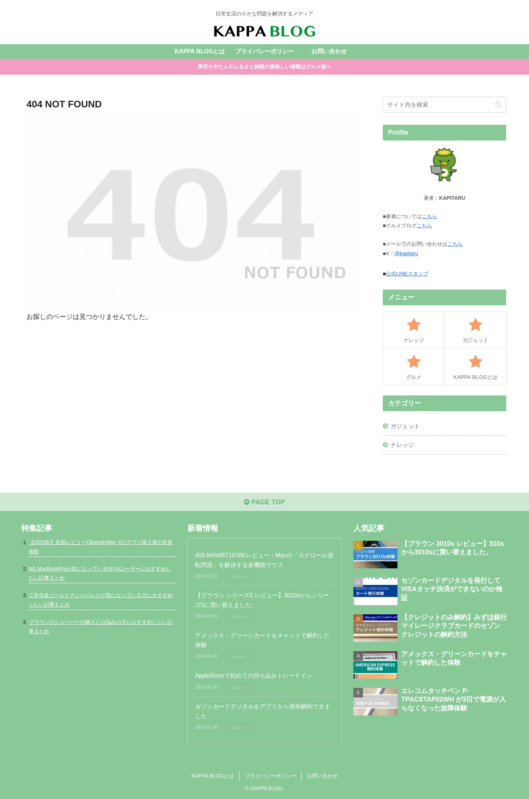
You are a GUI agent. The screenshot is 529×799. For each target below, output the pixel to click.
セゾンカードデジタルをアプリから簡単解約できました (262, 711)
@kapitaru (406, 253)
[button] (498, 104)
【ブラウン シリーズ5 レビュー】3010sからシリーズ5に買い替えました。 (262, 600)
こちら (429, 216)
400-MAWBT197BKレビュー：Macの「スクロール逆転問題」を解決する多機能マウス (264, 560)
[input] (444, 105)
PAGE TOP (264, 502)
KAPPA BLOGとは (212, 776)
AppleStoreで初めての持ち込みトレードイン (253, 675)
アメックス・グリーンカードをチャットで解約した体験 (262, 640)
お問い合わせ (322, 776)
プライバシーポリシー (270, 776)
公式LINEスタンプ (407, 274)
